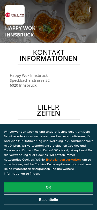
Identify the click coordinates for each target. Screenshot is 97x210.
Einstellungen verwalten (63, 159)
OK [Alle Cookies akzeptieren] (48, 187)
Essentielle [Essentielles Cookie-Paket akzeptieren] (48, 200)
